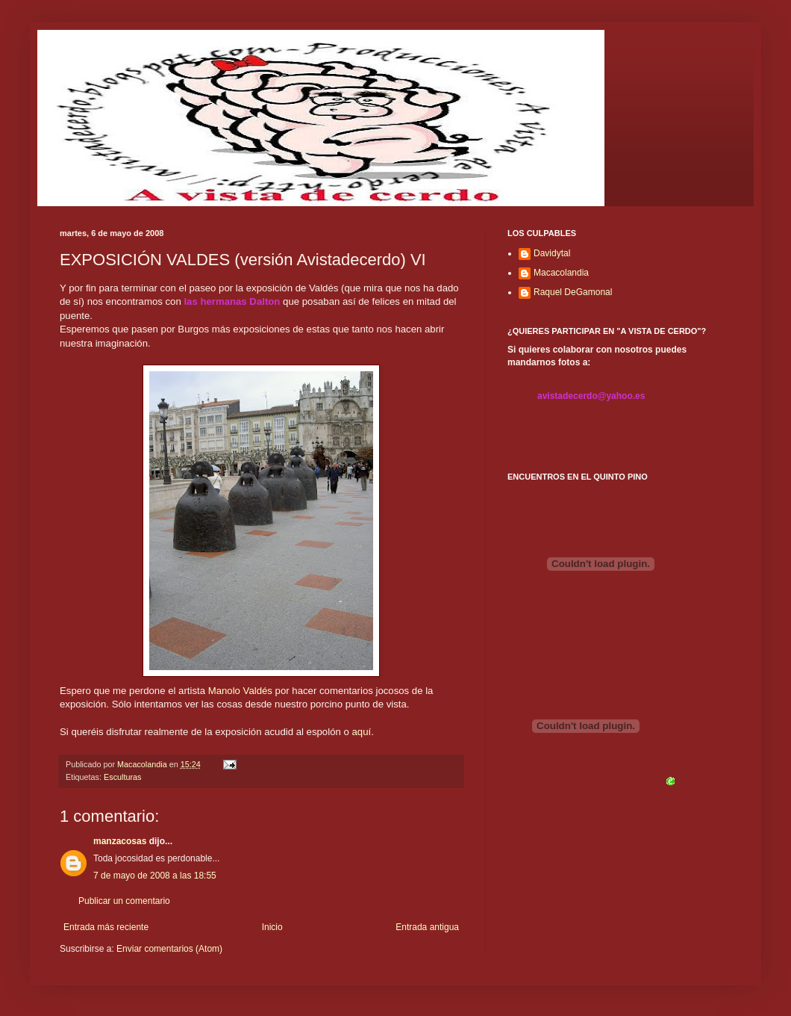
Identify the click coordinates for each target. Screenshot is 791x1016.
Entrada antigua (427, 927)
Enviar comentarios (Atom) (169, 949)
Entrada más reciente (105, 927)
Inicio (272, 927)
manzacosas (119, 841)
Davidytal (552, 253)
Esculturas (122, 776)
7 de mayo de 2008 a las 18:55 (154, 875)
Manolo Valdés (240, 690)
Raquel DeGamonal (573, 292)
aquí (361, 731)
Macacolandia (561, 272)
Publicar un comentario (124, 901)
